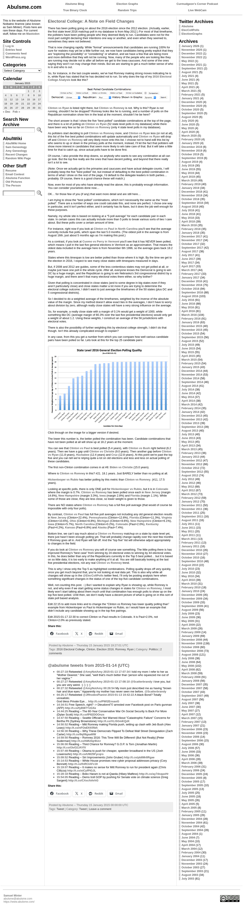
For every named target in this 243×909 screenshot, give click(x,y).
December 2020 (191, 102)
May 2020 (187, 128)
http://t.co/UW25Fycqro (88, 754)
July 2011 (187, 524)
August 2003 (189, 874)
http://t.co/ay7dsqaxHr (154, 773)
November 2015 (191, 329)
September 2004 (192, 830)
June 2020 (188, 124)
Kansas (70, 527)
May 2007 (187, 710)
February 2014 (191, 408)
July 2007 (187, 703)
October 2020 (190, 109)
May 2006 (187, 755)
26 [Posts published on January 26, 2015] (11, 108)
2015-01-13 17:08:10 (116, 681)
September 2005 (192, 785)
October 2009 (190, 602)
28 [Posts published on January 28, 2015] (22, 108)
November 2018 (191, 195)
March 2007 (189, 718)
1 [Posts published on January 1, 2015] (28, 91)
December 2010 (191, 550)
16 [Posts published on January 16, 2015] (34, 99)
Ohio (73, 520)
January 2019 (190, 188)
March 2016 (189, 314)
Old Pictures (13, 181)
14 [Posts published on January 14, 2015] (22, 99)
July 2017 (187, 255)
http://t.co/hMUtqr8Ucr (86, 741)
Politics (153, 649)
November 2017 (191, 240)
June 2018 (188, 214)
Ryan (130, 649)
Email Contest (14, 174)
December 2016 (191, 281)
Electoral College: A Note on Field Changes (91, 21)
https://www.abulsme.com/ (19, 901)
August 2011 (189, 520)
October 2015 (190, 333)
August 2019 (189, 161)
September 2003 (192, 871)
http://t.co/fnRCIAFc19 (83, 764)
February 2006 (191, 766)
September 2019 (192, 158)
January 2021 (190, 98)
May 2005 (187, 800)
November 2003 (191, 863)
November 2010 (191, 553)
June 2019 (188, 169)
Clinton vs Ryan (58, 108)
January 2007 (190, 725)
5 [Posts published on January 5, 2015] (11, 95)
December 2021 (191, 64)
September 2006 (192, 740)
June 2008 (188, 662)
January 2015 (190, 367)
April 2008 (188, 669)
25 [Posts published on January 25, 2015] (5, 108)
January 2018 (190, 232)
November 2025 (191, 49)
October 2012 (190, 468)
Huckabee (82, 454)
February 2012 (191, 497)
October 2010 (190, 557)
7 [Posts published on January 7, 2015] (22, 95)
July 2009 (187, 613)
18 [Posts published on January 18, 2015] (5, 103)
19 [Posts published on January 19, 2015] (11, 103)
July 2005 (187, 792)
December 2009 (191, 594)
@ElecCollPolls (93, 575)
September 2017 (192, 247)
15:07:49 (62, 750)
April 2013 (188, 445)
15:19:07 (62, 767)
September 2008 (192, 650)
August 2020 (189, 117)
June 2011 (188, 527)
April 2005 (188, 804)
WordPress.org (15, 57)
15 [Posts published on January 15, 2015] (28, 99)
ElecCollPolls (190, 30)
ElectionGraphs (191, 33)
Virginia (166, 517)
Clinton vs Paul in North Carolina (116, 228)
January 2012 (190, 501)
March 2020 (189, 135)
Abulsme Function (17, 178)
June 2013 (188, 438)
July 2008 (187, 658)
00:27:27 (62, 681)
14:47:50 (62, 717)
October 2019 (190, 154)
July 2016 (187, 300)
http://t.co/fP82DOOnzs (89, 714)
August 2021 (189, 72)
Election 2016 (105, 649)
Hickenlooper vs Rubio (63, 479)
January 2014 (190, 412)
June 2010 (188, 572)
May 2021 (187, 83)
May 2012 (187, 486)
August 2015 (189, 341)
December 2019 (191, 146)
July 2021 (187, 76)
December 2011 (191, 505)
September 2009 (192, 606)
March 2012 (189, 494)
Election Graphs (127, 3)
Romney (120, 649)
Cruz (114, 454)
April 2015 (188, 356)
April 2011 (188, 535)
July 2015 (187, 344)
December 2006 (191, 729)
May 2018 (187, 217)
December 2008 (191, 639)
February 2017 (191, 273)
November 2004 (191, 822)
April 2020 (188, 132)
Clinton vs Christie (101, 451)
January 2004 (190, 856)
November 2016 (191, 285)
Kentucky (152, 524)
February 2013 (191, 453)
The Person (13, 185)
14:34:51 (62, 704)
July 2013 (187, 434)
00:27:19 (62, 671)
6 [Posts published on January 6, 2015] (16, 95)
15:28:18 (62, 773)
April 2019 (188, 176)
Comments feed (16, 53)
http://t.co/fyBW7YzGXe (80, 708)
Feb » (16, 111)
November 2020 (191, 105)
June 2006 (188, 751)
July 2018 (187, 210)
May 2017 (187, 262)
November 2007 (191, 688)
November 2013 (191, 419)
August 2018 (189, 206)
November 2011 (191, 509)
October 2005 (190, 781)
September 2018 (192, 202)
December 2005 (191, 774)
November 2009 (191, 598)
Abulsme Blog (74, 3)
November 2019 (191, 150)
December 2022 (191, 53)
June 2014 (188, 393)
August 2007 (189, 699)
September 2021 (192, 68)
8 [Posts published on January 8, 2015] (28, 95)
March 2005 (189, 807)
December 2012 (191, 460)
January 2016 (190, 322)
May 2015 (187, 352)
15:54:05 (62, 777)
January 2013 (190, 456)
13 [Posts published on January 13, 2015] (16, 99)
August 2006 (189, 744)
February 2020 (191, 139)
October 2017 (190, 244)
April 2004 (188, 845)
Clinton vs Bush (139, 448)
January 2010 (190, 591)
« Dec (6, 111)
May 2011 (187, 531)
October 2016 (190, 288)
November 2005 (191, 777)
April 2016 (188, 311)
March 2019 (189, 180)
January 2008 (190, 680)
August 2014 (189, 385)
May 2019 (187, 173)
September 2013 (192, 426)
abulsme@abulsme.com (18, 898)
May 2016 (187, 307)
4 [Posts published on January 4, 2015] (5, 95)
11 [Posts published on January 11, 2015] (5, 99)
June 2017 (188, 258)
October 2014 (190, 378)
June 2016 (188, 303)
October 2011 (190, 512)
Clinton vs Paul (79, 448)
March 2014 (189, 404)
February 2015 (191, 363)
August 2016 (189, 296)
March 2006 (189, 762)
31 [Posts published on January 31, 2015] (39, 108)
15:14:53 (62, 760)
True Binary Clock (75, 10)
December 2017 (191, 236)
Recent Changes (16, 154)
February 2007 (191, 721)
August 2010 (189, 565)
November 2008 (191, 643)
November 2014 (191, 374)
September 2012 (192, 471)
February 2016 (191, 318)
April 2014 (188, 400)
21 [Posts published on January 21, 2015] (22, 103)
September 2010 (192, 561)
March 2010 (189, 583)
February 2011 (191, 542)
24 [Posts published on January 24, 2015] (39, 103)
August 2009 (189, 609)
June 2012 (188, 482)
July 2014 (187, 389)
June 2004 (188, 837)
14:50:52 (62, 724)
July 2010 (187, 568)
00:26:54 (108, 688)
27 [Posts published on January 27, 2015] (16, 108)
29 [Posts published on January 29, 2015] (28, 108)
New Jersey (152, 492)
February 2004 (191, 852)
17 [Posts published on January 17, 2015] (39, 99)
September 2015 (192, 337)
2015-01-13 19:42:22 (121, 694)
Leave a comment (100, 809)
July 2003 (187, 878)
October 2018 (190, 199)
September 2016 (192, 292)
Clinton (90, 649)
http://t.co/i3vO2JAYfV (71, 747)
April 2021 (188, 87)
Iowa (103, 495)
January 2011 (190, 546)
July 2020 (187, 120)
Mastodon (32, 33)
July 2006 (187, 748)
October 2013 (190, 423)
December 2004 (191, 818)
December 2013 (191, 415)
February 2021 (191, 94)
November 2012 (191, 464)
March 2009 (189, 628)
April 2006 (188, 759)
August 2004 (189, 833)
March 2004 (189, 848)
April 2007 (188, 714)
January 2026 (190, 46)
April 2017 (188, 266)
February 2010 (191, 587)
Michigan (103, 520)
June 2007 (188, 706)
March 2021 (189, 90)
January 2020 (190, 143)
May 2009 (187, 621)
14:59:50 (62, 737)
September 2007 (192, 695)
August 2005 (189, 789)
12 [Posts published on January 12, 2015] (11, 99)
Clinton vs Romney (112, 108)
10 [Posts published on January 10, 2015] (39, 95)
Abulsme (187, 26)
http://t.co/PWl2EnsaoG (103, 701)
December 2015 (191, 326)
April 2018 (188, 221)
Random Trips (127, 10)
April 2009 (188, 624)
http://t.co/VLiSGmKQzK (114, 721)
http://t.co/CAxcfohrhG (83, 780)
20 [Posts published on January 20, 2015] (16, 103)
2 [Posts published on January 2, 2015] (33, 91)
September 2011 (192, 516)
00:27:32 (62, 688)
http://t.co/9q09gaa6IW (81, 734)
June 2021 (188, 79)
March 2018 (189, 225)
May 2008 (187, 665)
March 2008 (189, 673)
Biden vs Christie (121, 467)
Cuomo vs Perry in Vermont (100, 241)
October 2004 (190, 826)
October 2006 (190, 736)
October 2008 (190, 647)
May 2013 (187, 441)
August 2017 (189, 251)
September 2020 (192, 113)
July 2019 (187, 165)
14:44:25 (62, 711)
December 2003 (191, 860)
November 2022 (191, 57)
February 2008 (191, 677)
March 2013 (189, 449)
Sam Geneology (16, 147)
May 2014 (187, 397)
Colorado (162, 489)
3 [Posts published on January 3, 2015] (39, 91)
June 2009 (188, 617)
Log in (9, 46)
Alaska (102, 527)
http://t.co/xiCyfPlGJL (81, 770)
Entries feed (13, 49)
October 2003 (190, 867)
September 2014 (192, 382)
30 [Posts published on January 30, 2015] (34, 108)
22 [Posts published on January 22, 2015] (28, 103)
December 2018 (191, 191)
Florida (135, 495)
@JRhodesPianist (95, 694)
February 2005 (191, 811)
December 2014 (191, 370)
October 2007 (190, 692)
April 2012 (188, 490)
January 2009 (190, 636)
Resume (10, 170)
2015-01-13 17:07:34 (116, 671)
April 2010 (188, 580)
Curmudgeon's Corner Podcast (197, 3)
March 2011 (189, 538)
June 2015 (188, 348)
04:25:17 (62, 694)
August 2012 (189, 475)
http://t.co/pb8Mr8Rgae (139, 757)
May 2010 (187, 576)
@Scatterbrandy (141, 681)
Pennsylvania (98, 517)
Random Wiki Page (18, 158)
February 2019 (191, 184)
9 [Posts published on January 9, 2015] (33, 95)
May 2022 (187, 61)
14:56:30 (62, 731)
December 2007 (191, 684)
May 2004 (187, 841)
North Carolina (85, 524)
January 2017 (190, 277)
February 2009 (191, 632)
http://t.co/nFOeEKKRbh (81, 727)
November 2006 (191, 733)
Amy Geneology (16, 150)
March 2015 (189, 359)
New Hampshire (69, 495)
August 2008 (189, 654)
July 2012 (187, 479)
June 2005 (188, 796)
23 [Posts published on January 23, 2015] (34, 103)
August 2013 (189, 430)
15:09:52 (62, 757)
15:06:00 (62, 744)
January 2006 (190, 770)
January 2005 (190, 815)
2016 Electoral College (70, 649)
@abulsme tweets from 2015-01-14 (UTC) (88, 665)
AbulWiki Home (15, 143)
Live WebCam (197, 10)
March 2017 (189, 270)
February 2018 (191, 229)
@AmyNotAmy (93, 671)
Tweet (60, 809)
